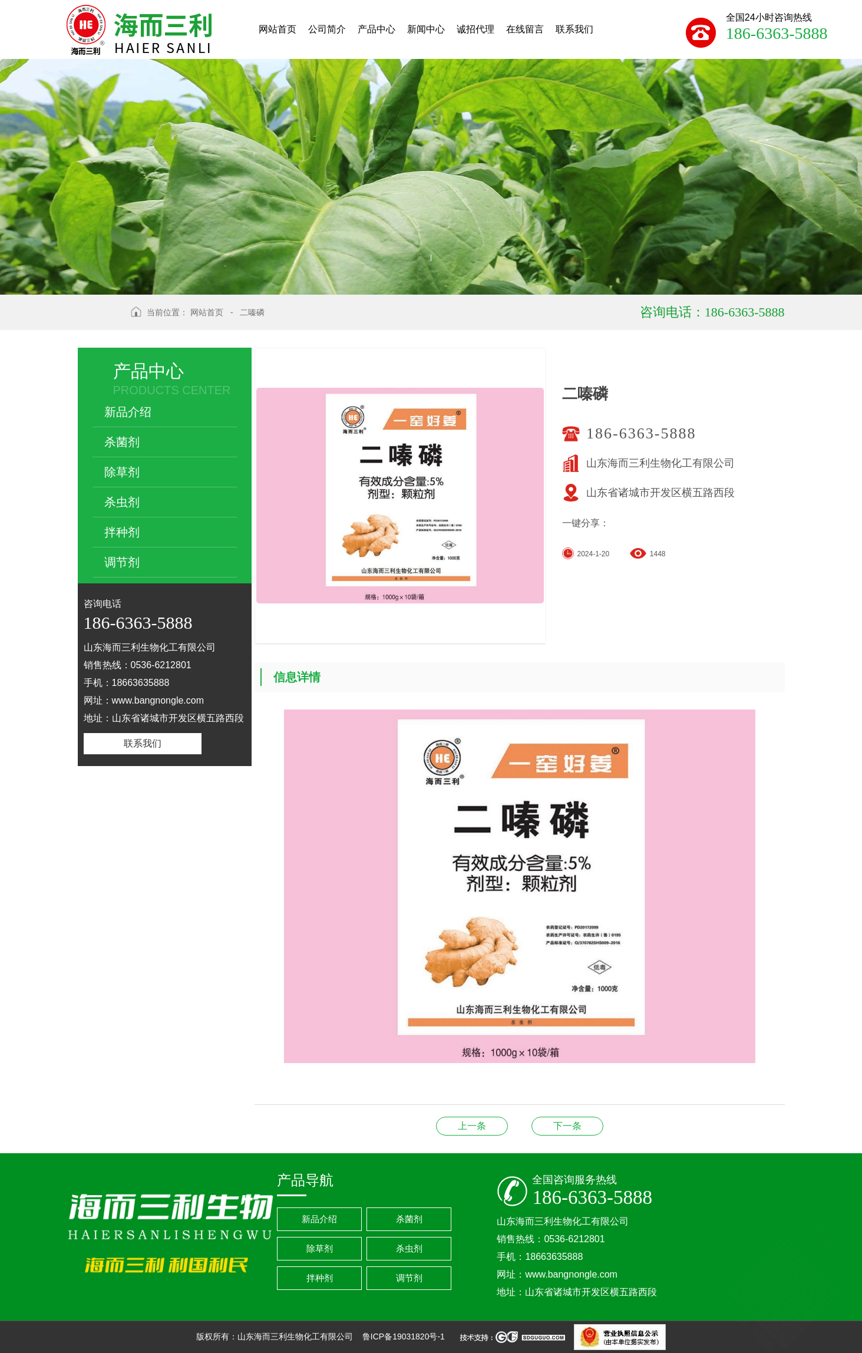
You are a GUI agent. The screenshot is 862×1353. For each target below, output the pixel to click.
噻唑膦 (472, 1126)
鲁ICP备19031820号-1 (404, 1336)
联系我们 (142, 743)
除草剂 (122, 472)
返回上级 (100, 321)
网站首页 (206, 312)
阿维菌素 (567, 1126)
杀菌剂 (122, 441)
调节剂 (122, 562)
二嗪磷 (252, 312)
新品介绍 (127, 411)
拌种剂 (122, 532)
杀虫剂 (122, 502)
